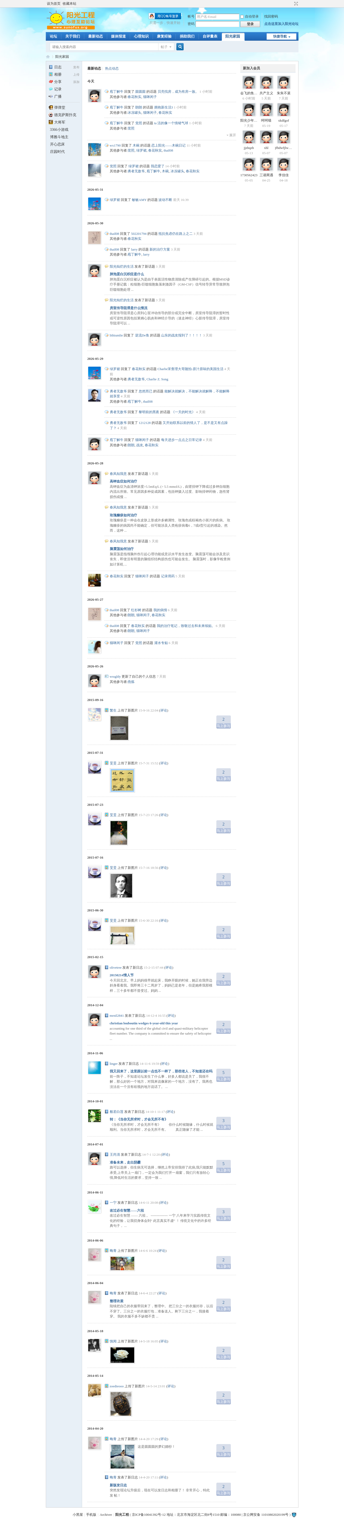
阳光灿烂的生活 (122, 266)
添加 (76, 82)
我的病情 (160, 610)
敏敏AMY (139, 200)
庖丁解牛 (116, 92)
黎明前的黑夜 (149, 412)
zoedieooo (117, 1386)
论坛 (53, 36)
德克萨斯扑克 (62, 115)
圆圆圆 (140, 92)
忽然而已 (145, 391)
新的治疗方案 (159, 249)
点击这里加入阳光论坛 (281, 24)
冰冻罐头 (134, 113)
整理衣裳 (116, 1301)
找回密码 (271, 16)
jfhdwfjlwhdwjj (285, 148)
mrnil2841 (117, 1016)
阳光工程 (122, 1515)
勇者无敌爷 (136, 171)
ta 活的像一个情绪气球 (171, 123)
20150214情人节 (122, 975)
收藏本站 (69, 4)
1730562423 (248, 175)
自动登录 (249, 16)
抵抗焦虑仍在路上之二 (175, 234)
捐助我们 (187, 36)
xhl (266, 148)
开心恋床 (57, 144)
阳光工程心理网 (48, 56)
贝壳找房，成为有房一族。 (178, 92)
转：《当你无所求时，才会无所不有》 (139, 1119)
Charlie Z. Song (157, 379)
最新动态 (95, 36)
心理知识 (141, 36)
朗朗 (138, 107)
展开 (232, 135)
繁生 (113, 710)
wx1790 (115, 145)
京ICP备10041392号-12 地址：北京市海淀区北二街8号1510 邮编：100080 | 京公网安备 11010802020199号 (210, 1515)
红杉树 (136, 610)
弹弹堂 (57, 108)
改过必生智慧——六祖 (127, 1210)
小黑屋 (78, 1515)
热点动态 (112, 68)
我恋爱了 (157, 166)
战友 (139, 445)
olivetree (116, 967)
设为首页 (54, 4)
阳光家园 (232, 36)
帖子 (164, 47)
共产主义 (266, 93)
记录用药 (168, 576)
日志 (55, 67)
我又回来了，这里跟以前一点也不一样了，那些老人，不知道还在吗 (161, 1071)
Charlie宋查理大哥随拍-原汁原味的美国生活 (191, 369)
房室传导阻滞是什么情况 (128, 308)
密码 (191, 24)
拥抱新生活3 (163, 107)
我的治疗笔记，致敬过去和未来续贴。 (186, 626)
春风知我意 (118, 474)
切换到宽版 (295, 3)
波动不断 (165, 200)
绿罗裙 (141, 150)
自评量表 (210, 36)
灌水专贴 (161, 643)
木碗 (136, 145)
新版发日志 (118, 1485)
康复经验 (164, 36)
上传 (76, 74)
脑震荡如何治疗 (122, 549)
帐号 (191, 16)
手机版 (91, 1515)
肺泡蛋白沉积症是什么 (127, 274)
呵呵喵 (266, 120)
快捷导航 (280, 36)
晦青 (113, 1251)
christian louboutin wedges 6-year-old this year (144, 1023)
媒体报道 (118, 36)
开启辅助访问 (291, 3)
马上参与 (223, 721)
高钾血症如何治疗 (123, 481)
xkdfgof (283, 120)
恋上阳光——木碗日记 (168, 145)
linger (114, 1064)
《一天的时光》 (183, 412)
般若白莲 (116, 1112)
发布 (76, 67)
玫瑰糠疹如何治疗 (123, 515)
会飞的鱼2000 (250, 93)
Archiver (106, 1515)
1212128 (145, 423)
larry (134, 249)
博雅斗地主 (59, 137)
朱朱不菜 (284, 93)
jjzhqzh (249, 148)
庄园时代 (57, 152)
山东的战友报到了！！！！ (181, 335)
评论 (163, 710)
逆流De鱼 (142, 335)
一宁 (113, 1203)
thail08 (168, 150)
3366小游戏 (59, 130)
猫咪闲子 (150, 97)
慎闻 (113, 1341)
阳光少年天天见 (252, 120)
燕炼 (131, 682)
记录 (55, 89)
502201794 (139, 234)
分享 (55, 82)
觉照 (138, 123)
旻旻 (113, 763)
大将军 (57, 122)
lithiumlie (116, 335)
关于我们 (72, 36)
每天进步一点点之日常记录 (181, 440)
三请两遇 (266, 175)
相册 (55, 74)
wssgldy (115, 676)
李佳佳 (283, 175)
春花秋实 (134, 97)
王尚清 (115, 1154)
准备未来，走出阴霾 (125, 1162)
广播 (55, 96)
